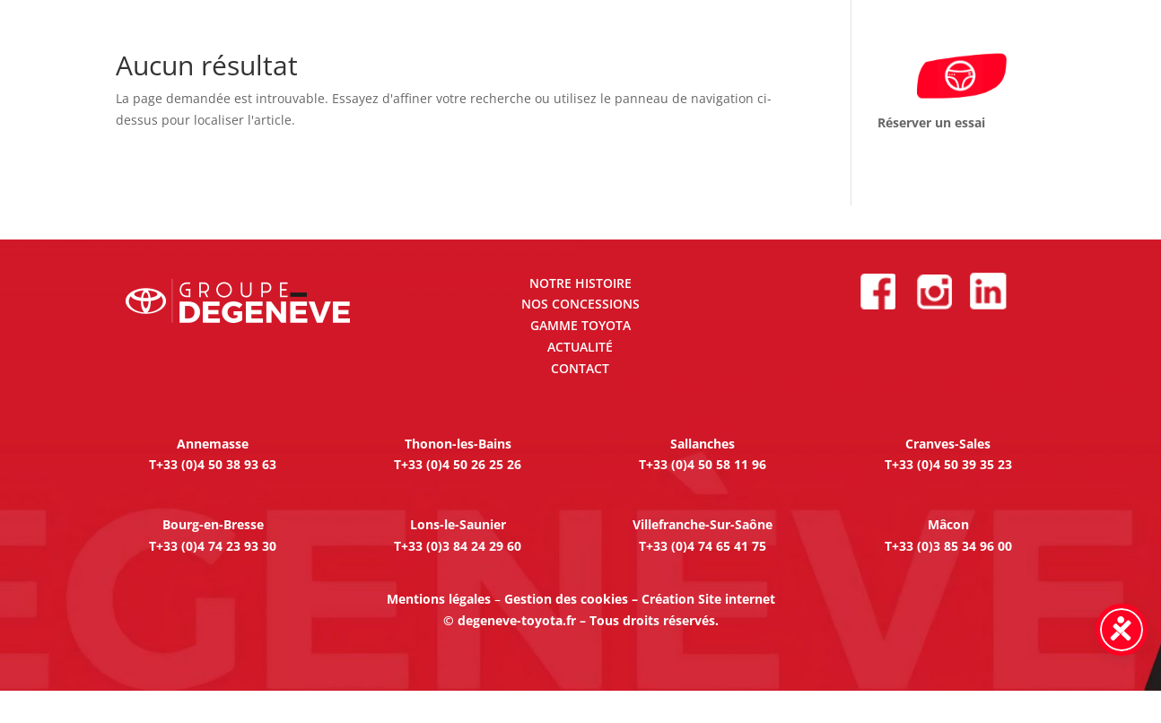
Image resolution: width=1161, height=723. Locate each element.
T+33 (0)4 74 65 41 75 (702, 545)
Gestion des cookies (566, 598)
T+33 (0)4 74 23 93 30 (212, 545)
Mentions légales (439, 598)
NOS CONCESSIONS (580, 303)
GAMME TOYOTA (580, 325)
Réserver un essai (931, 122)
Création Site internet (708, 598)
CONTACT (580, 368)
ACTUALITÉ (580, 346)
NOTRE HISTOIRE (580, 283)
